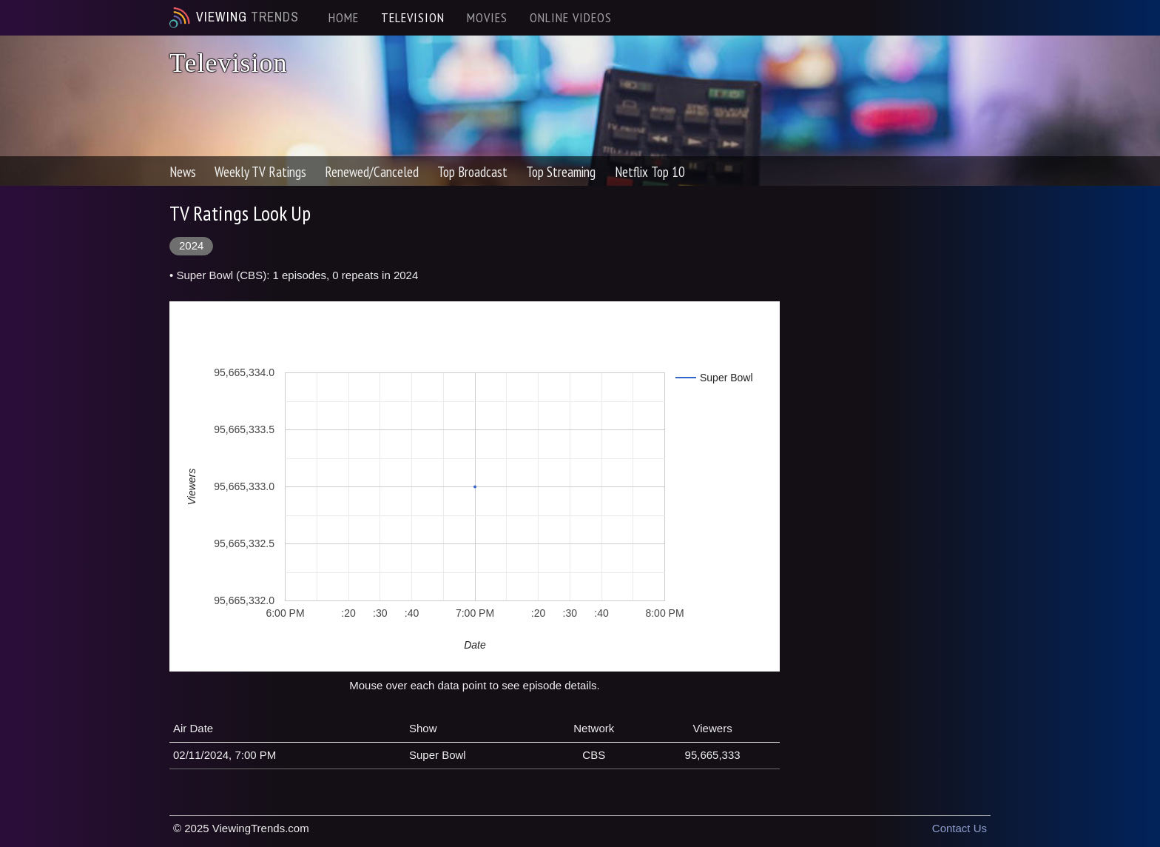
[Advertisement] (896, 423)
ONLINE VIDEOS (571, 17)
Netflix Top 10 (650, 172)
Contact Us (959, 828)
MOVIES (487, 17)
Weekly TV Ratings (260, 172)
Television (228, 63)
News (182, 172)
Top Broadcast (472, 172)
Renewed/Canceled (372, 172)
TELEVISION (413, 17)
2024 (191, 245)
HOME (343, 17)
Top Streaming (561, 172)
